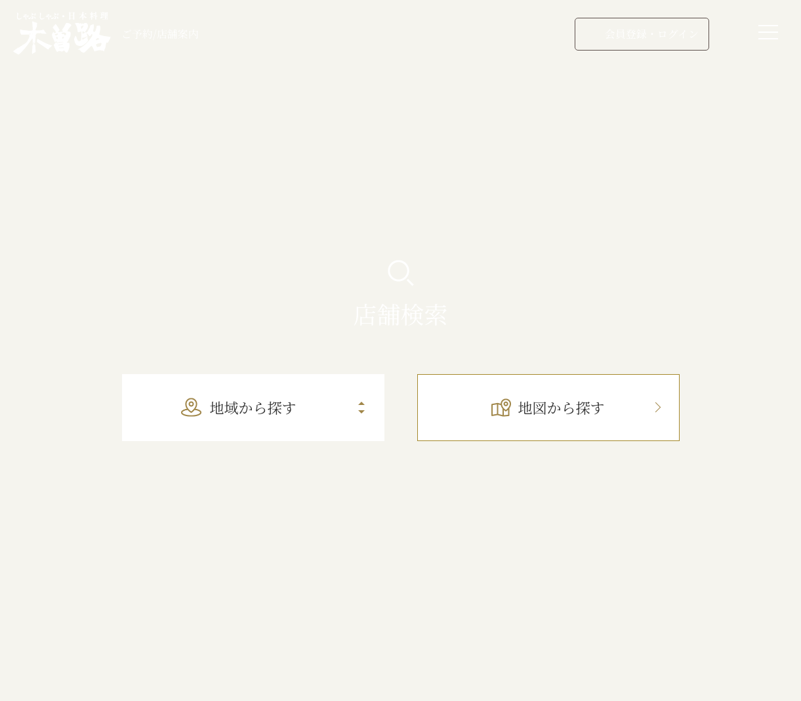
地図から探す (547, 407)
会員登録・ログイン (642, 33)
